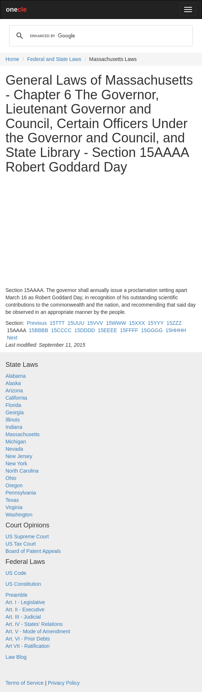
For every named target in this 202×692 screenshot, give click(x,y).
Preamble (16, 595)
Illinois (12, 420)
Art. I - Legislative (25, 602)
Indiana (13, 427)
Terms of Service (24, 683)
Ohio (10, 478)
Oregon (14, 485)
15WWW (116, 323)
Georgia (14, 412)
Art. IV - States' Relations (34, 624)
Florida (13, 405)
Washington (18, 515)
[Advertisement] (101, 230)
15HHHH (175, 330)
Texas (12, 500)
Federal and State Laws (54, 59)
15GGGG (151, 330)
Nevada (14, 449)
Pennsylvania (20, 493)
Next (12, 338)
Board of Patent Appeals (33, 551)
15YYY (156, 323)
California (16, 398)
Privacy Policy (64, 683)
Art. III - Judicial (23, 617)
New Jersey (18, 456)
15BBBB (38, 330)
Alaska (13, 383)
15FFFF (129, 330)
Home (12, 59)
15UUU (75, 323)
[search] (100, 35)
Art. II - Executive (25, 609)
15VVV (95, 323)
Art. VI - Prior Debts (27, 639)
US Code (15, 573)
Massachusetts (22, 434)
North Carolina (21, 471)
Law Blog (16, 657)
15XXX (137, 323)
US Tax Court (20, 544)
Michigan (15, 442)
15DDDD (84, 330)
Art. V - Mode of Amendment (37, 631)
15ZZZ (174, 323)
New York (16, 463)
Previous (36, 323)
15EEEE (107, 330)
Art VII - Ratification (27, 646)
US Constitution (23, 584)
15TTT (57, 323)
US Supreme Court (27, 536)
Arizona (14, 390)
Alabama (15, 376)
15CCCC (61, 330)
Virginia (13, 507)
